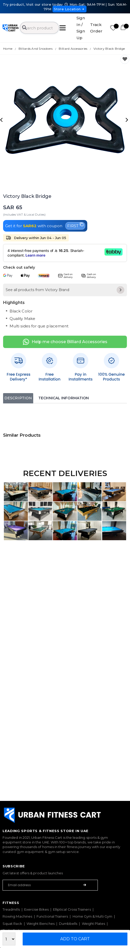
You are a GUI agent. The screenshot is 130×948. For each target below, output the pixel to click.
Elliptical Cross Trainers (72, 909)
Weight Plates (93, 923)
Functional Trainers (52, 916)
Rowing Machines (17, 916)
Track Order (96, 28)
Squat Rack (12, 923)
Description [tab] (18, 398)
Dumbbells (68, 923)
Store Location (69, 9)
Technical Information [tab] (63, 398)
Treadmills (11, 909)
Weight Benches (41, 923)
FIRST (75, 225)
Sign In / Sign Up (80, 27)
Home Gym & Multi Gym (92, 916)
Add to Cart (75, 938)
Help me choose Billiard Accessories (65, 342)
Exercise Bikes (36, 909)
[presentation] (2, 119)
